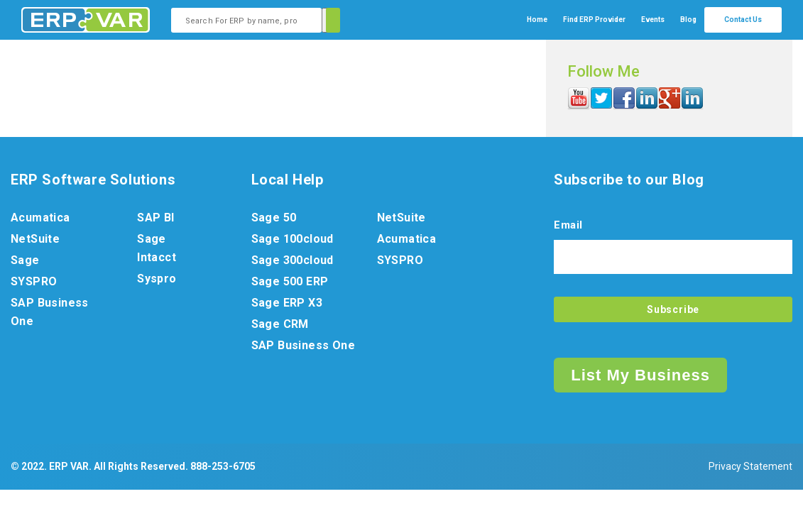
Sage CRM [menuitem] (280, 324)
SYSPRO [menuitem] (34, 281)
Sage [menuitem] (25, 260)
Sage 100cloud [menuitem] (292, 239)
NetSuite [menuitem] (35, 239)
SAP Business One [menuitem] (50, 312)
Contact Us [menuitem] (743, 19)
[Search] (331, 20)
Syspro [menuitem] (156, 278)
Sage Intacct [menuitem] (156, 248)
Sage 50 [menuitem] (274, 217)
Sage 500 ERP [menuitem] (290, 281)
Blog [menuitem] (688, 19)
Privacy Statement (750, 466)
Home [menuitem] (537, 19)
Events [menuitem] (653, 19)
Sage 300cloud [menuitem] (292, 260)
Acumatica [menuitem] (40, 217)
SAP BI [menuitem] (155, 217)
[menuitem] (594, 19)
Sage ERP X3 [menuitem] (286, 302)
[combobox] (246, 20)
